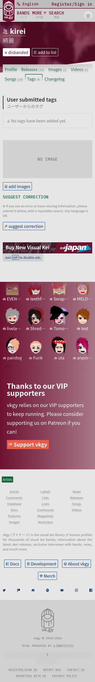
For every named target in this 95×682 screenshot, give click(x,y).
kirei (18, 31)
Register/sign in (23, 670)
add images (19, 186)
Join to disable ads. (23, 257)
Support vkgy (30, 444)
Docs (14, 564)
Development (43, 564)
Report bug (52, 670)
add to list (47, 52)
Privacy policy (64, 676)
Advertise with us (31, 676)
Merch (49, 576)
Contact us (76, 670)
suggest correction (26, 226)
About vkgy (78, 564)
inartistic (65, 646)
